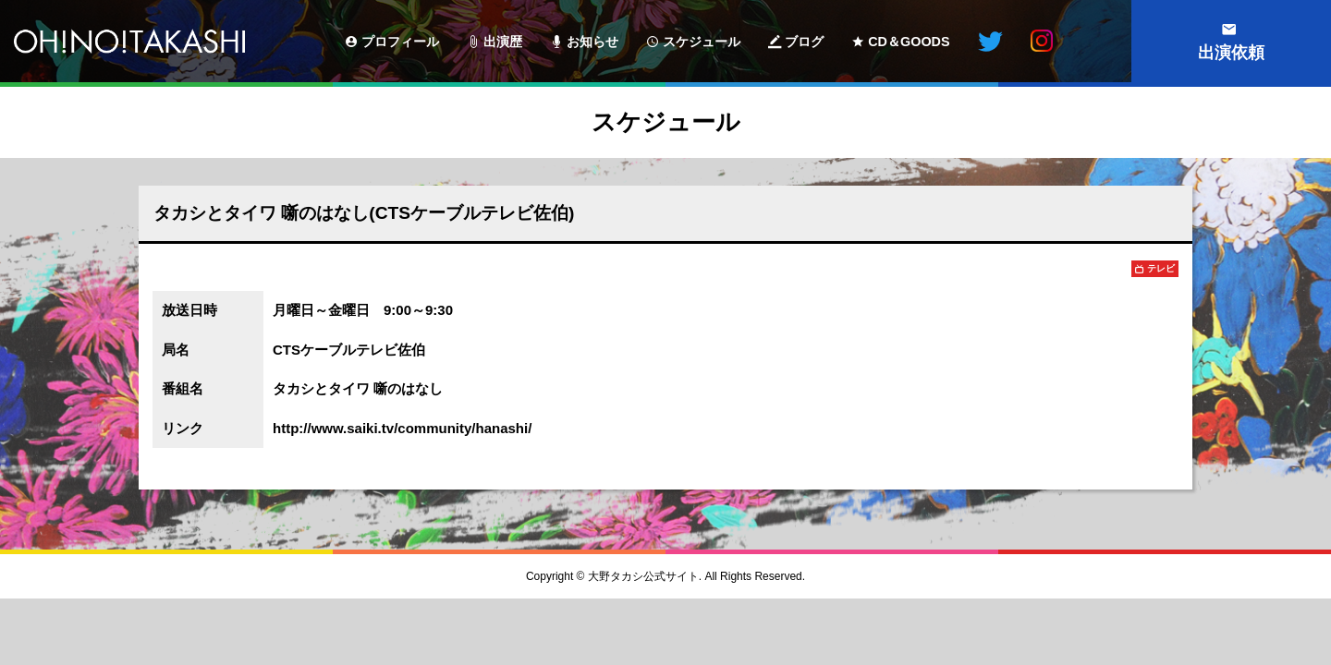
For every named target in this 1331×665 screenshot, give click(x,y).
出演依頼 (1231, 52)
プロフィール (400, 41)
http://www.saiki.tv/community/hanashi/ (402, 428)
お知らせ (592, 41)
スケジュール (701, 41)
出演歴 (502, 41)
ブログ (804, 41)
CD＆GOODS (908, 41)
